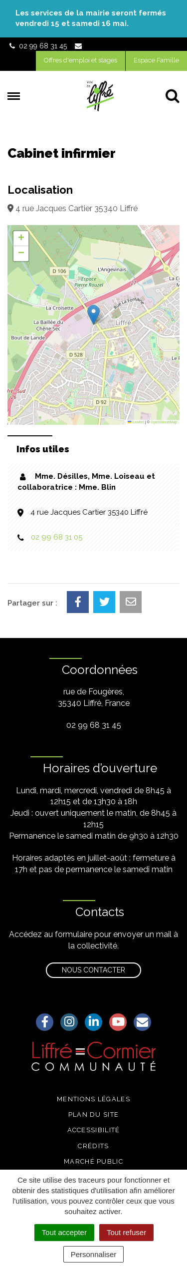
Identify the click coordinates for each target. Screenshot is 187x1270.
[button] (93, 315)
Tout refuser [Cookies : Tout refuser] (126, 1232)
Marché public (93, 1161)
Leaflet (136, 422)
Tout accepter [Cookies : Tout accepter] (64, 1232)
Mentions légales (93, 1099)
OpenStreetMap (164, 422)
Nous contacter (93, 970)
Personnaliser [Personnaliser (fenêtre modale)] (94, 1254)
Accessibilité (93, 1130)
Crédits (93, 1146)
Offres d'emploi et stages (80, 60)
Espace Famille (156, 60)
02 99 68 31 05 (56, 537)
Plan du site (93, 1114)
